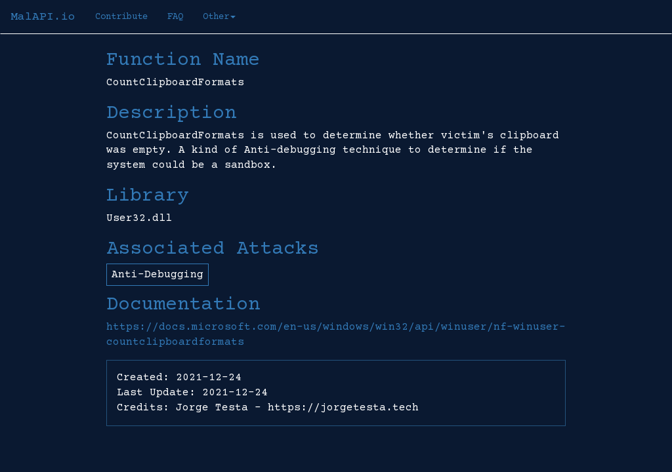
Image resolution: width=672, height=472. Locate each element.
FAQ (175, 17)
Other (219, 17)
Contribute (121, 17)
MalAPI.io (42, 17)
